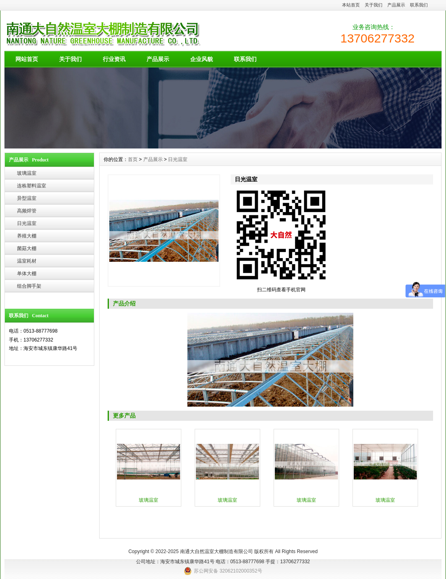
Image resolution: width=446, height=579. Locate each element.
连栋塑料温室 (31, 186)
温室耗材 (26, 261)
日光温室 (26, 223)
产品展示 (396, 4)
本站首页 (351, 4)
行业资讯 (114, 59)
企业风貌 (201, 59)
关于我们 (373, 4)
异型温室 (26, 198)
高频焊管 (26, 211)
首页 (133, 159)
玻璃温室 (26, 173)
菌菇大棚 (26, 248)
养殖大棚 (26, 236)
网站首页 (26, 59)
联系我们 (419, 4)
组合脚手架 (29, 286)
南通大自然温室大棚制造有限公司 (216, 551)
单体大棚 (26, 273)
